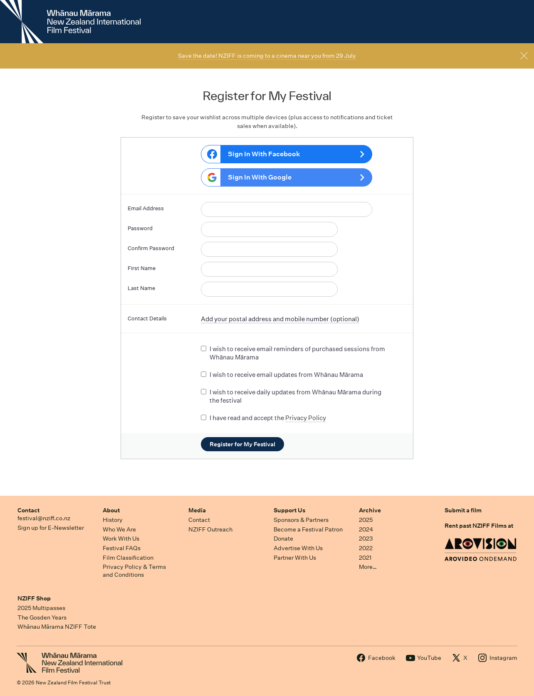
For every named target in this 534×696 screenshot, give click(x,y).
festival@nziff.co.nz (43, 518)
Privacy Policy (305, 418)
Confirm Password (151, 248)
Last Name (141, 288)
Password (140, 228)
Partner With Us (295, 557)
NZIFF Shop (34, 598)
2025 (366, 520)
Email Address (146, 208)
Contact (28, 510)
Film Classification (128, 557)
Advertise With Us (298, 548)
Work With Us (121, 538)
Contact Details (147, 318)
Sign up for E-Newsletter (50, 527)
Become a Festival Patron (308, 529)
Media (197, 510)
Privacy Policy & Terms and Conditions (134, 570)
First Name (142, 268)
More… (368, 567)
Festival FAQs (122, 548)
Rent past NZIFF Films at (479, 525)
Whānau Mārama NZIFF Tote (56, 626)
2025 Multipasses (41, 608)
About (111, 510)
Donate (283, 538)
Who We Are (119, 529)
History (113, 520)
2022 (366, 548)
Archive (370, 510)
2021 (365, 557)
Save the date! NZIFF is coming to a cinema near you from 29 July (267, 55)
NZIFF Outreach (210, 529)
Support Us (289, 510)
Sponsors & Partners (301, 520)
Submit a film (463, 510)
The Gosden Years (42, 617)
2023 (366, 538)
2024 (366, 529)
